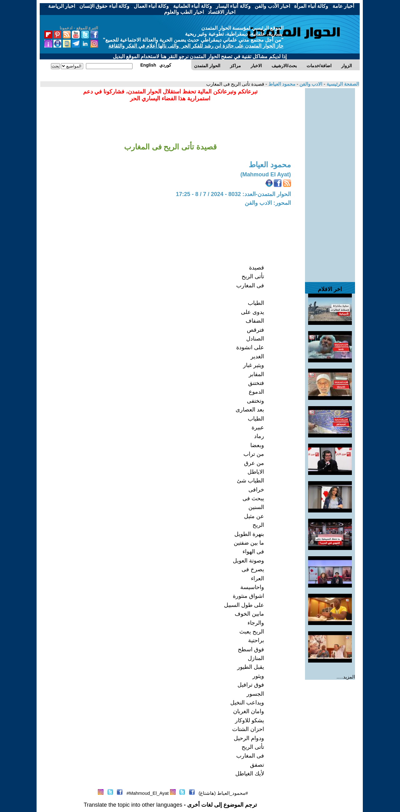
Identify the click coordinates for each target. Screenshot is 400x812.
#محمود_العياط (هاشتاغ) (223, 793)
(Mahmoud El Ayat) (265, 174)
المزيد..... (346, 676)
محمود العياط (281, 84)
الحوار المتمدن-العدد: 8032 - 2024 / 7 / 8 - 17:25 (233, 194)
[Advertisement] (330, 182)
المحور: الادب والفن (268, 203)
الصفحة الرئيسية (342, 84)
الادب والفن (310, 84)
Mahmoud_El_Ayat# (148, 793)
